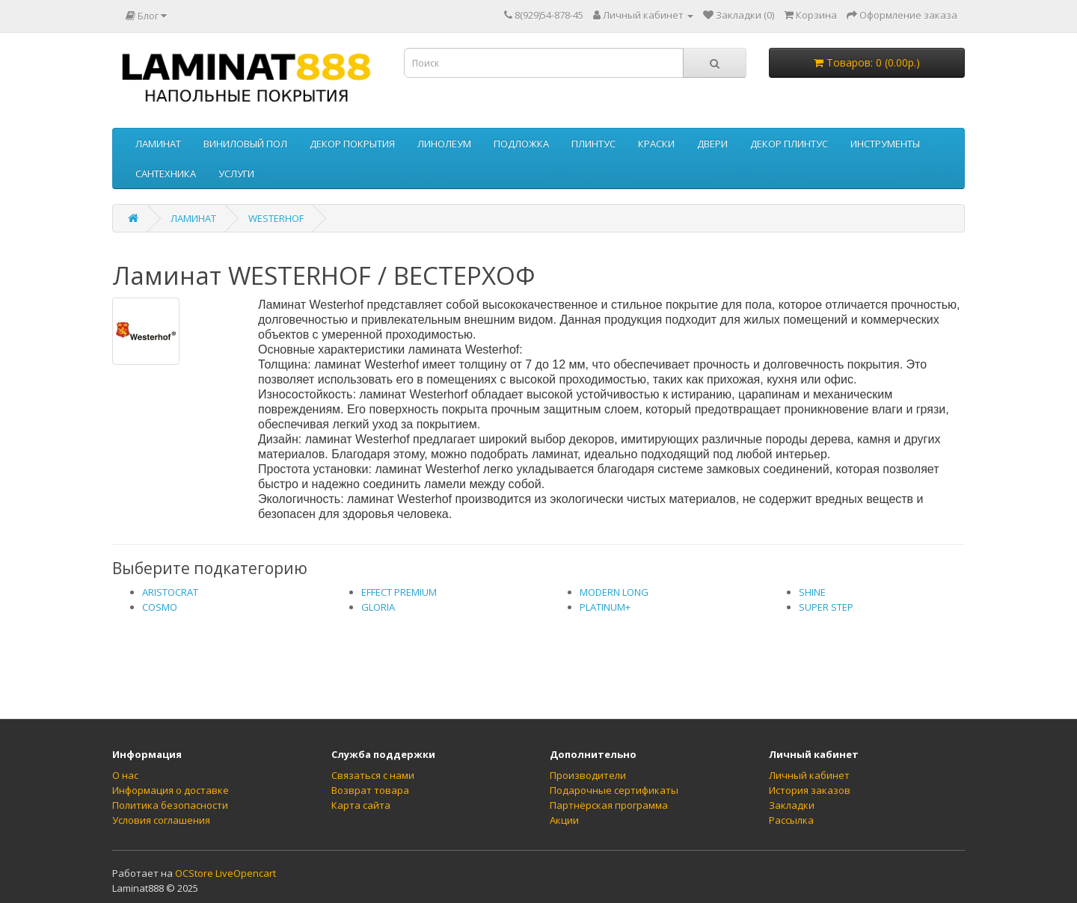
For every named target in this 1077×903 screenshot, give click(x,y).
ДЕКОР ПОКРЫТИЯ (352, 143)
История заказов (809, 790)
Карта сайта (360, 805)
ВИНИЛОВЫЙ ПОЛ (245, 143)
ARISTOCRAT (170, 592)
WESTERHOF (276, 218)
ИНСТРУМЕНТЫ (885, 143)
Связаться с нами (372, 775)
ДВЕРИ (712, 143)
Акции (564, 820)
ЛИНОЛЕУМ (444, 143)
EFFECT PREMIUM (399, 592)
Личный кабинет (809, 775)
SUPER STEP (826, 607)
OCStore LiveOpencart (225, 873)
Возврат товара (370, 790)
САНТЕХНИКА (165, 173)
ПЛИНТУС (593, 143)
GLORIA (378, 607)
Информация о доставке (170, 790)
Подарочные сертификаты (614, 790)
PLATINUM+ (605, 607)
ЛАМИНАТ (158, 143)
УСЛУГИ (236, 173)
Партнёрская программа (609, 805)
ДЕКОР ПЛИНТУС (789, 143)
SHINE (812, 592)
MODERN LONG (614, 592)
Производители (588, 775)
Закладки (791, 805)
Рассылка (791, 820)
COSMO (159, 607)
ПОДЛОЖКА (521, 143)
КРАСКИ (656, 143)
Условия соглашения (161, 820)
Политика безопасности (170, 805)
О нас (125, 775)
